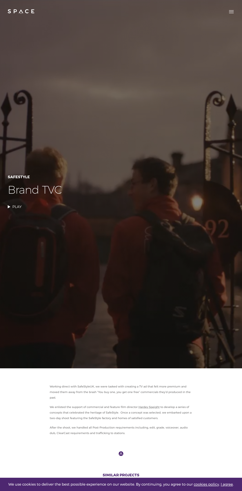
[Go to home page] (21, 11)
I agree (227, 484)
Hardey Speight (149, 407)
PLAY (15, 206)
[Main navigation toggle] (230, 11)
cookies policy (206, 484)
